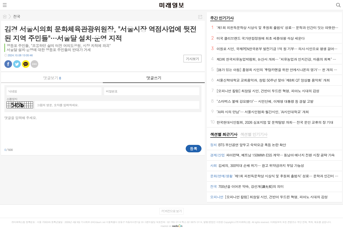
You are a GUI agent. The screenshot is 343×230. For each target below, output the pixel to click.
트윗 (17, 64)
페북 (8, 64)
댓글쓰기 (153, 78)
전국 (16, 16)
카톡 (26, 64)
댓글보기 (52, 78)
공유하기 (200, 16)
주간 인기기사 (221, 18)
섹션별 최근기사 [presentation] (223, 134)
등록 (193, 148)
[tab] (224, 134)
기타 (34, 64)
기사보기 (192, 58)
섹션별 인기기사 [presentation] (253, 134)
